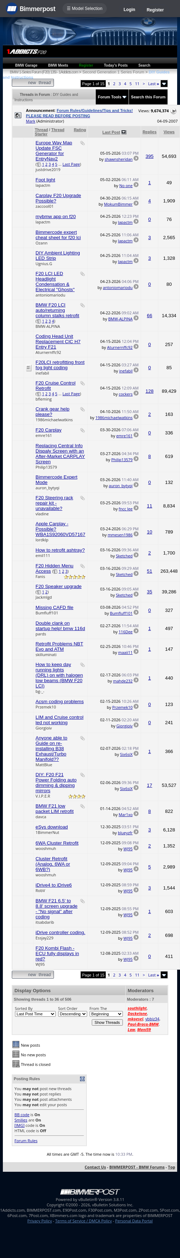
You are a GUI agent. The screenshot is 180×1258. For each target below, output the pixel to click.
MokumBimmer (118, 204)
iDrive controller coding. (60, 932)
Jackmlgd (44, 597)
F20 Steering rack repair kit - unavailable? (54, 503)
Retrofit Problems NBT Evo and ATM (59, 646)
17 (149, 785)
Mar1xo (125, 814)
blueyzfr (125, 832)
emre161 (44, 435)
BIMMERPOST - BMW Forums (137, 1167)
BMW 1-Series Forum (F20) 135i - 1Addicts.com (44, 72)
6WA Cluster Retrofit (57, 843)
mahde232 (122, 681)
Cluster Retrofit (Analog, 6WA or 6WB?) (53, 864)
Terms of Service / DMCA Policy (83, 1220)
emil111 (43, 555)
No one (125, 185)
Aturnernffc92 (48, 352)
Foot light (45, 179)
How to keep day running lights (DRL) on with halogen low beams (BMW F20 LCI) (59, 675)
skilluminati (46, 654)
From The (98, 1008)
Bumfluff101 (47, 612)
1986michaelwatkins (54, 419)
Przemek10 (46, 707)
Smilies (21, 1120)
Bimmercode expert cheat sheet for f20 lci (58, 235)
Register (155, 9)
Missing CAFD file (55, 607)
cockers (125, 394)
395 (150, 156)
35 (149, 591)
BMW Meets (58, 65)
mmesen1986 (120, 534)
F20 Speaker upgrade (59, 586)
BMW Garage (26, 65)
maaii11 (125, 652)
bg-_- (40, 691)
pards (41, 633)
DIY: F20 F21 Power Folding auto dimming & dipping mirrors (56, 782)
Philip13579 (46, 467)
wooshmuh (46, 848)
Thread (41, 130)
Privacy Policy (40, 1220)
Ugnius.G (44, 263)
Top (171, 1167)
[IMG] (20, 1125)
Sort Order (68, 1008)
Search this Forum (148, 97)
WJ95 (128, 848)
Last (153, 83)
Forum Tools (109, 97)
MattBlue (44, 764)
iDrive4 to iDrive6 (54, 885)
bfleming (44, 399)
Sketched (124, 555)
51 (149, 571)
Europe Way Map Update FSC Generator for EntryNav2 (54, 150)
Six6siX (126, 754)
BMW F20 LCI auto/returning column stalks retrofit (57, 310)
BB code (22, 1114)
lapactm (43, 185)
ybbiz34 (152, 1018)
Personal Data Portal (133, 1220)
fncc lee (125, 508)
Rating (80, 130)
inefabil (42, 373)
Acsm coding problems (60, 701)
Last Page (71, 164)
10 (149, 532)
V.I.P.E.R (43, 796)
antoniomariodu (50, 295)
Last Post (111, 132)
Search (144, 65)
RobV (40, 890)
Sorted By (23, 1008)
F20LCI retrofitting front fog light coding (60, 365)
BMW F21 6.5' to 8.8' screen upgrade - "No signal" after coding (57, 908)
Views (169, 132)
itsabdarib (45, 922)
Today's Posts (116, 65)
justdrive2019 (48, 169)
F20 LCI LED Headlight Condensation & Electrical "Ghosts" (55, 281)
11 (137, 83)
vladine (42, 513)
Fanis (40, 576)
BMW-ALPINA (48, 326)
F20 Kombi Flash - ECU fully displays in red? (57, 953)
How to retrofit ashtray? (60, 550)
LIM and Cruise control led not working (60, 720)
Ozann (42, 243)
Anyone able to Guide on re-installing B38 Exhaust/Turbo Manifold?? (52, 748)
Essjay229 (45, 937)
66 (149, 315)
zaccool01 (45, 206)
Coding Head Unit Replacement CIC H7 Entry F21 (58, 342)
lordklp (42, 539)
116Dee (125, 631)
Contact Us (95, 1167)
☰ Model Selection (84, 8)
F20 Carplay (49, 430)
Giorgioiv (44, 728)
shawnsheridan (118, 159)
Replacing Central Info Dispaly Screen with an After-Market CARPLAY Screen (60, 453)
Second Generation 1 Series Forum (113, 72)
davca (41, 816)
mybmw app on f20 (56, 216)
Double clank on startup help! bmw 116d (60, 625)
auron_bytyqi (48, 487)
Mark (30, 121)
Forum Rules (26, 1140)
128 (150, 391)
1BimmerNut (47, 832)
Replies (149, 132)
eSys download (52, 827)
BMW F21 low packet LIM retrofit (55, 808)
